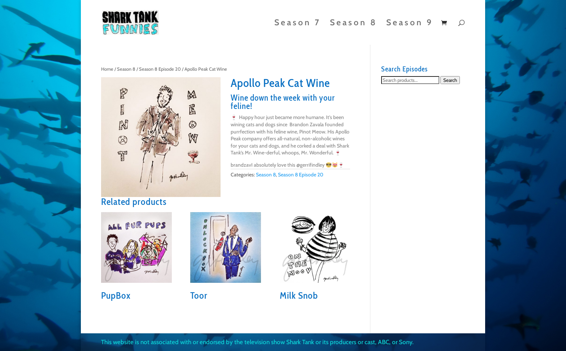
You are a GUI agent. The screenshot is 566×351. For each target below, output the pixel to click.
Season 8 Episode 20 (160, 69)
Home (107, 69)
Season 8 (353, 23)
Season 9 (409, 23)
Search (450, 80)
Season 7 (297, 23)
